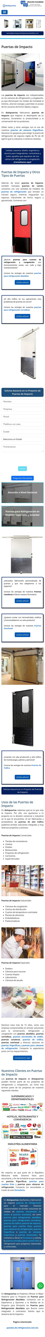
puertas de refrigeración (14, 191)
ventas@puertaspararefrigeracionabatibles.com (22, 33)
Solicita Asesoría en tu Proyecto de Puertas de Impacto (22, 791)
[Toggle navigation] (4, 12)
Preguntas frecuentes (22, 478)
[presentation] (18, 458)
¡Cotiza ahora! (22, 282)
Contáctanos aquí (22, 1058)
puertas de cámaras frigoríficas (27, 130)
